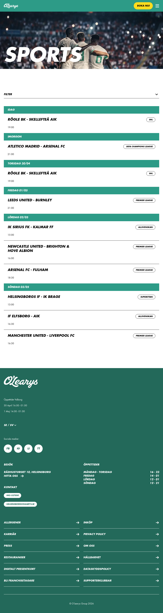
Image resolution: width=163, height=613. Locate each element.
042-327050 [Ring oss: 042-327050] (12, 495)
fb (8, 448)
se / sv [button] (10, 425)
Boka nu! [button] (143, 6)
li (28, 448)
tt (38, 448)
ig (18, 448)
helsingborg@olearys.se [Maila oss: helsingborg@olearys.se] (20, 504)
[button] (157, 6)
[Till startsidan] (11, 5)
